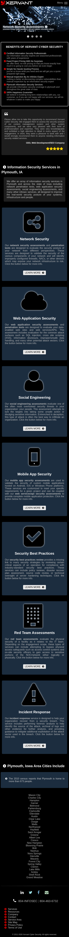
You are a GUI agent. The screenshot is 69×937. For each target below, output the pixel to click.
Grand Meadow (34, 877)
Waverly (34, 859)
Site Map (12, 922)
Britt (34, 848)
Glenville (34, 856)
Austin (34, 816)
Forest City (34, 861)
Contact (12, 917)
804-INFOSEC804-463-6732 (38, 901)
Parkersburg (34, 808)
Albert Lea (34, 837)
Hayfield (34, 829)
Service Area (14, 919)
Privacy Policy (15, 925)
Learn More (33, 273)
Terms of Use (15, 927)
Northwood (34, 827)
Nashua (34, 851)
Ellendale (34, 813)
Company (13, 914)
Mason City (34, 795)
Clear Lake (34, 819)
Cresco (34, 840)
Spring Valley (34, 864)
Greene (34, 835)
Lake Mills (34, 869)
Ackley (34, 872)
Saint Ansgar (34, 832)
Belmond (34, 805)
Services (12, 909)
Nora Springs (34, 853)
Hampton (34, 800)
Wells (34, 824)
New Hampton (34, 843)
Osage (34, 821)
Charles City (34, 798)
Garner (34, 803)
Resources (13, 911)
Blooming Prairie (34, 845)
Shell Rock (34, 874)
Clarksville (34, 811)
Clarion (34, 867)
